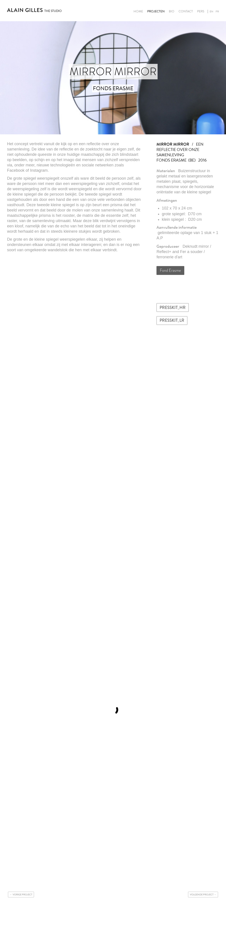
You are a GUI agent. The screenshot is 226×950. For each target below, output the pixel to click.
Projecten (156, 11)
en (211, 11)
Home (138, 11)
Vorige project (22, 894)
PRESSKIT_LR (172, 320)
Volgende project (201, 894)
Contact (186, 11)
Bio (171, 11)
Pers (200, 11)
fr (217, 11)
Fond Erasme (170, 270)
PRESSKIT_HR (173, 307)
